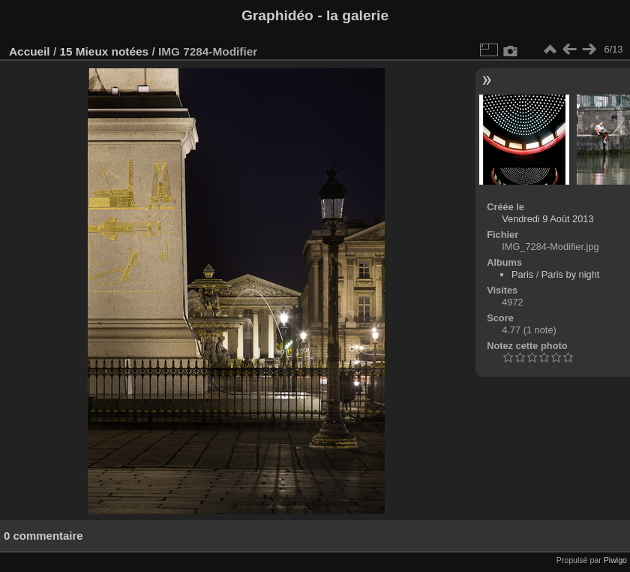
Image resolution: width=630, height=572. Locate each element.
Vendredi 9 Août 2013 (547, 218)
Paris (522, 274)
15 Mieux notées (103, 51)
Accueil (29, 51)
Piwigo (615, 559)
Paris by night (571, 274)
